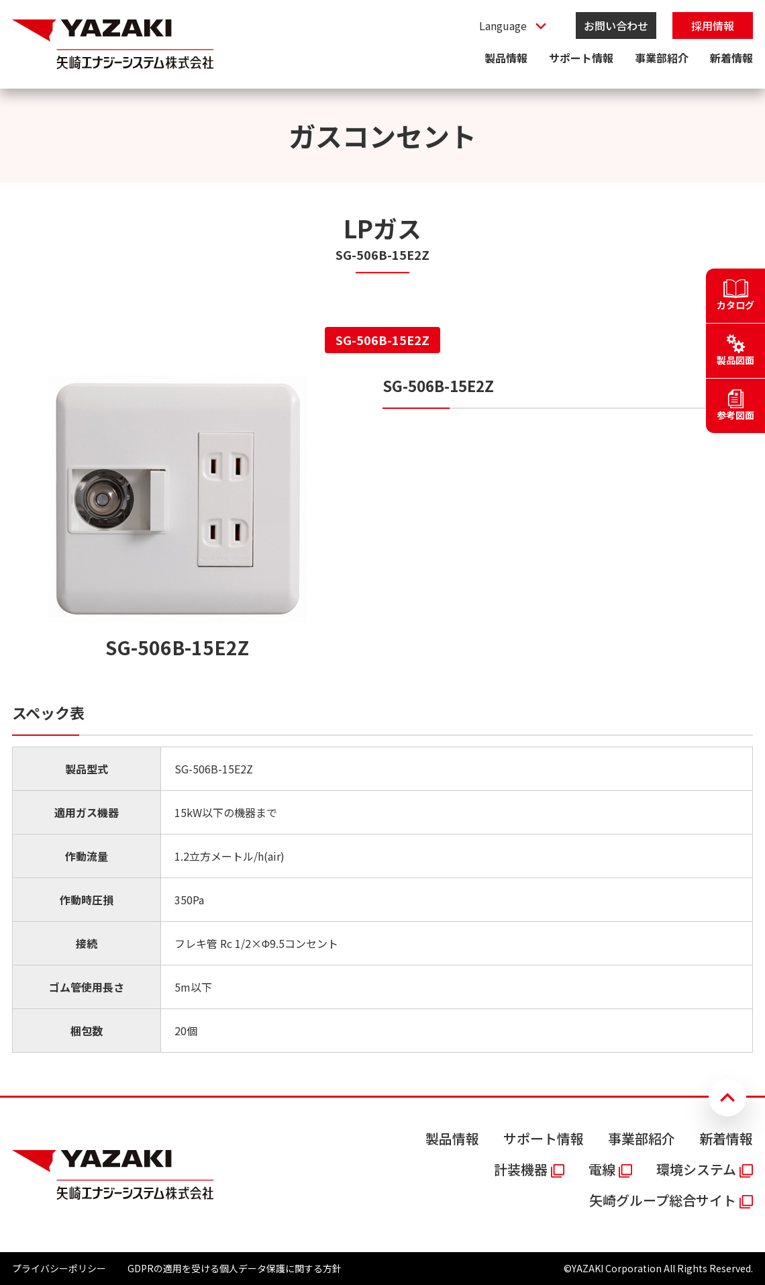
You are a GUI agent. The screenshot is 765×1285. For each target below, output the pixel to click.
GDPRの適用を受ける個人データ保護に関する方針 (235, 1268)
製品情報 (505, 58)
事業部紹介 (661, 58)
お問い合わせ (616, 25)
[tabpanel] (382, 714)
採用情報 (712, 25)
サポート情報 (581, 58)
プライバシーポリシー (59, 1268)
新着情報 (731, 58)
